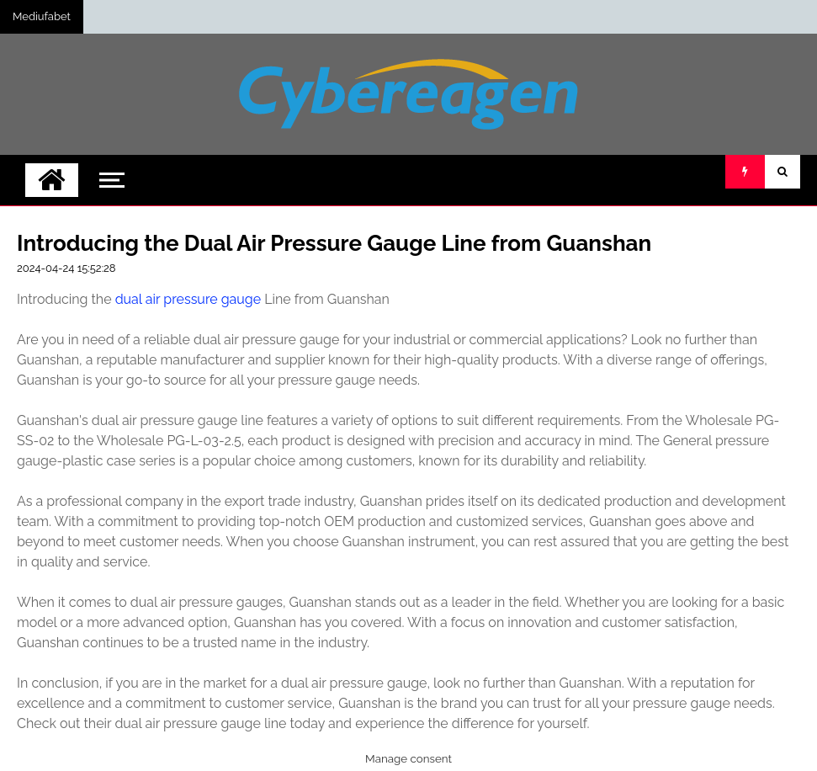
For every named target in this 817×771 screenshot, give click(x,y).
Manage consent (408, 758)
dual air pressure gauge (188, 299)
